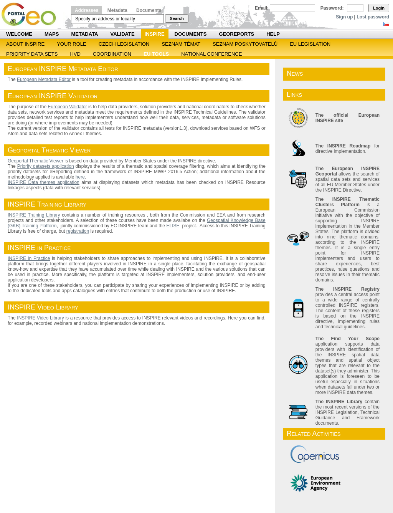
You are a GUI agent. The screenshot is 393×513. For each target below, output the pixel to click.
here (80, 177)
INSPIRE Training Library (34, 215)
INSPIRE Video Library (40, 318)
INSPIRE (155, 34)
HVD (75, 54)
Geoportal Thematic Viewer (35, 161)
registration (77, 231)
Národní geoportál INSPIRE (31, 14)
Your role (71, 44)
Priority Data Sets (32, 54)
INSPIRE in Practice (29, 258)
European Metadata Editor (44, 79)
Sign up (344, 17)
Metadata (117, 10)
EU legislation (310, 44)
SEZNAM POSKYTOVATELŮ (245, 44)
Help (273, 34)
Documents (148, 10)
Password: (332, 8)
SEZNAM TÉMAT (181, 44)
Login (379, 8)
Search (177, 18)
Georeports (236, 34)
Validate (123, 34)
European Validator (67, 106)
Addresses (86, 10)
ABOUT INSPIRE (25, 44)
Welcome (19, 34)
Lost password (373, 17)
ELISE (172, 225)
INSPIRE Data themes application (43, 182)
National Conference (211, 54)
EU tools (156, 54)
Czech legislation (124, 44)
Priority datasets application (45, 166)
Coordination (112, 54)
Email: (262, 8)
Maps (52, 34)
